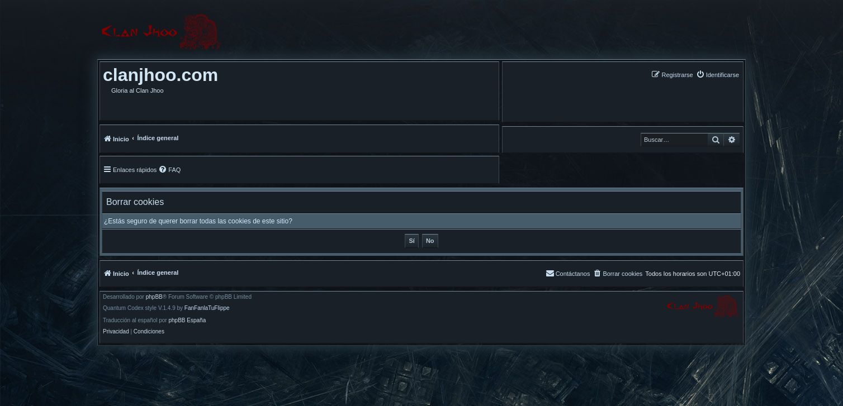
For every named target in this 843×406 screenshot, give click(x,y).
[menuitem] (717, 74)
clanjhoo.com (160, 75)
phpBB (154, 297)
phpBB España (187, 320)
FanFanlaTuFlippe (207, 308)
